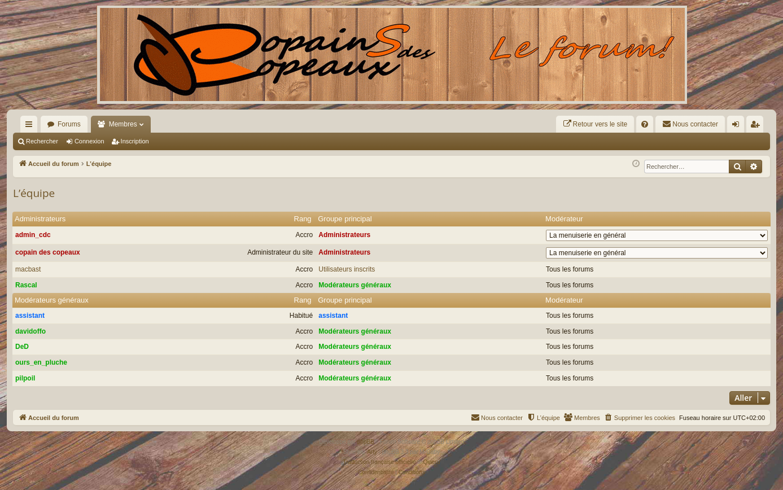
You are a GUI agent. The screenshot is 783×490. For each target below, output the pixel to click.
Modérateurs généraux (354, 285)
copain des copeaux (47, 252)
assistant (30, 316)
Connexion (89, 141)
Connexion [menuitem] (738, 126)
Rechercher (42, 141)
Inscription (135, 141)
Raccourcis (31, 126)
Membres (123, 124)
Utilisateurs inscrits (346, 269)
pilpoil (25, 378)
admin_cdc (33, 235)
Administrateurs (40, 219)
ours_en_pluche (41, 362)
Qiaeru (431, 462)
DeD (22, 347)
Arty (372, 452)
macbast (28, 269)
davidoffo (30, 331)
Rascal (26, 285)
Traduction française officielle (379, 462)
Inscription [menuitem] (757, 126)
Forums (69, 124)
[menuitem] (595, 124)
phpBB (365, 442)
